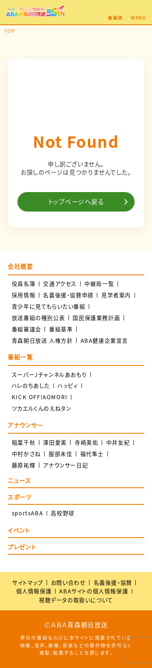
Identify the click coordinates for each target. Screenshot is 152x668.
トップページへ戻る (76, 201)
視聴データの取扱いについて (76, 600)
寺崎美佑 (86, 442)
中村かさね (26, 453)
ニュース (19, 481)
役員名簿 (23, 283)
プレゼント (22, 547)
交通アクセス (60, 283)
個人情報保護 (34, 591)
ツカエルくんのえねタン (41, 408)
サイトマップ (27, 582)
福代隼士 (92, 453)
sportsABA (27, 513)
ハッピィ (68, 385)
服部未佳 (60, 453)
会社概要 (20, 266)
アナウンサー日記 (65, 465)
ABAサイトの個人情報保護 (93, 591)
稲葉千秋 (23, 442)
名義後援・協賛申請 (68, 295)
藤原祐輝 (23, 465)
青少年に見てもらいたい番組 (49, 306)
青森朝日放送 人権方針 (42, 340)
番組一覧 (20, 357)
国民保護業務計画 (96, 317)
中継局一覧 (99, 283)
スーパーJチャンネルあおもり (49, 374)
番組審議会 (26, 329)
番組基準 (61, 329)
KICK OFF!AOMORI (40, 397)
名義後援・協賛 (113, 582)
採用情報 (23, 295)
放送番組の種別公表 (38, 317)
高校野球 (62, 513)
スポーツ (19, 497)
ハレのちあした (31, 385)
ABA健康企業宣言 (104, 340)
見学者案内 (116, 295)
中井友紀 (118, 442)
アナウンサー (25, 425)
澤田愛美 (54, 442)
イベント (19, 530)
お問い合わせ (68, 582)
